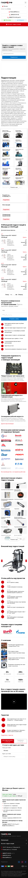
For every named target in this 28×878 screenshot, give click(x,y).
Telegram (21, 20)
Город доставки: (6, 747)
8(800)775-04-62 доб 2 (15, 17)
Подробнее (6, 199)
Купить (25, 237)
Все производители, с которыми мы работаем (13, 471)
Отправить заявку (14, 318)
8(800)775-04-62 (9, 853)
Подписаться (14, 57)
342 (16, 294)
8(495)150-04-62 (15, 14)
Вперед (20, 294)
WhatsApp (8, 20)
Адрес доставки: (6, 753)
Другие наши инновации (7, 423)
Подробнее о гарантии (7, 735)
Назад (7, 294)
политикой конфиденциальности (15, 875)
